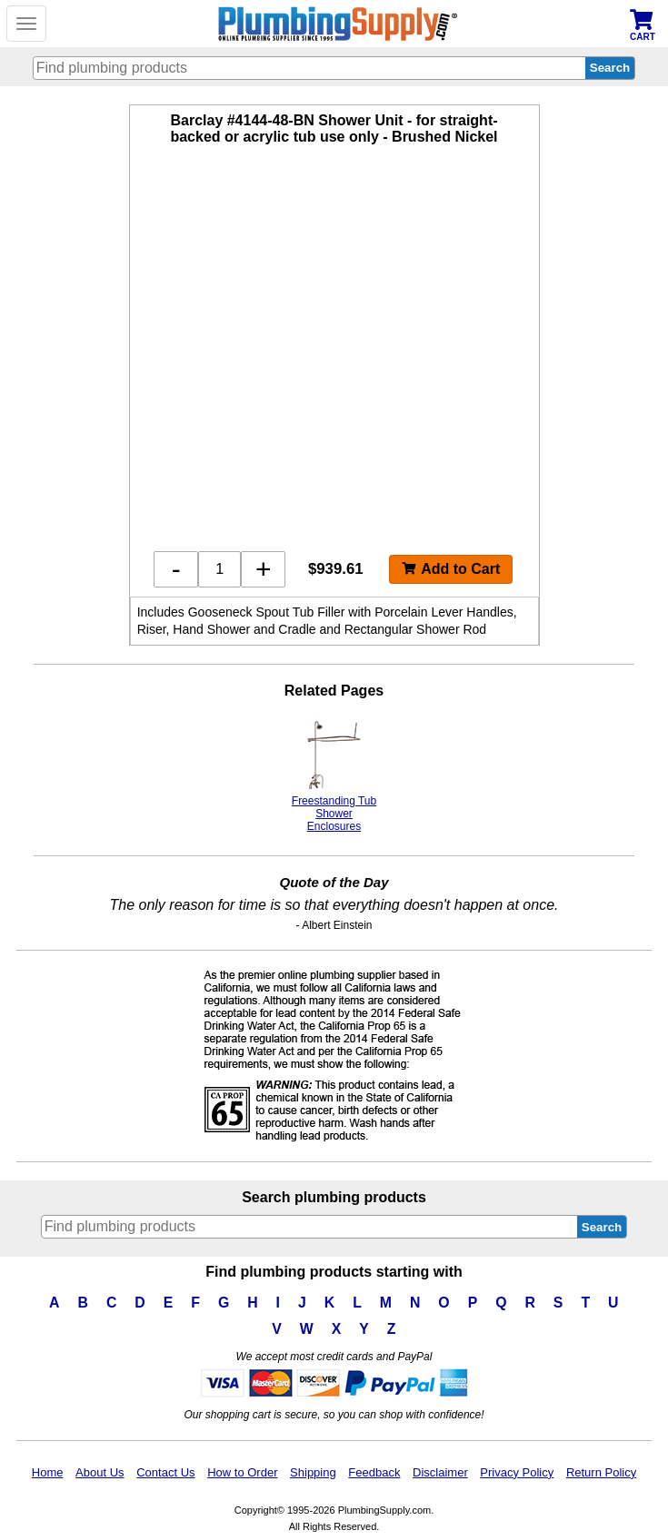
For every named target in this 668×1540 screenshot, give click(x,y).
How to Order (242, 1472)
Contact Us (165, 1472)
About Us (99, 1472)
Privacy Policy (516, 1472)
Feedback (374, 1472)
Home (48, 1472)
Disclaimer (440, 1472)
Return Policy (601, 1472)
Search (602, 1227)
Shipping (313, 1472)
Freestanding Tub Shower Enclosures (334, 776)
